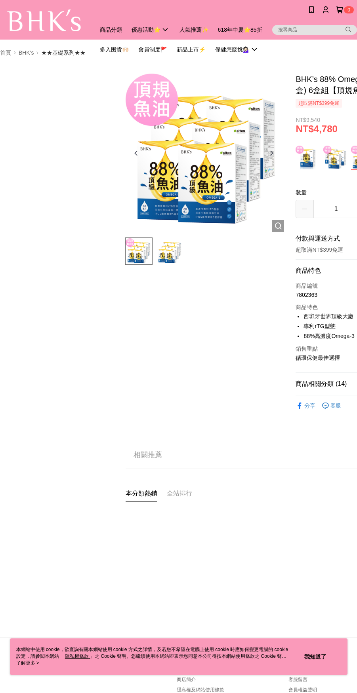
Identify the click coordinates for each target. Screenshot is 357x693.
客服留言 (297, 679)
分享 (305, 406)
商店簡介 (186, 679)
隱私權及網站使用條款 (200, 690)
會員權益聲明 (302, 690)
